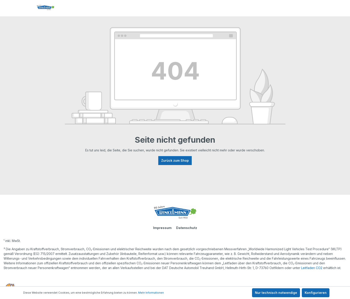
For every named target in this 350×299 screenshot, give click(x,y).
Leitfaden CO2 (311, 268)
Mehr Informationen (151, 292)
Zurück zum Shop (175, 160)
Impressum (162, 228)
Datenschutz (186, 228)
